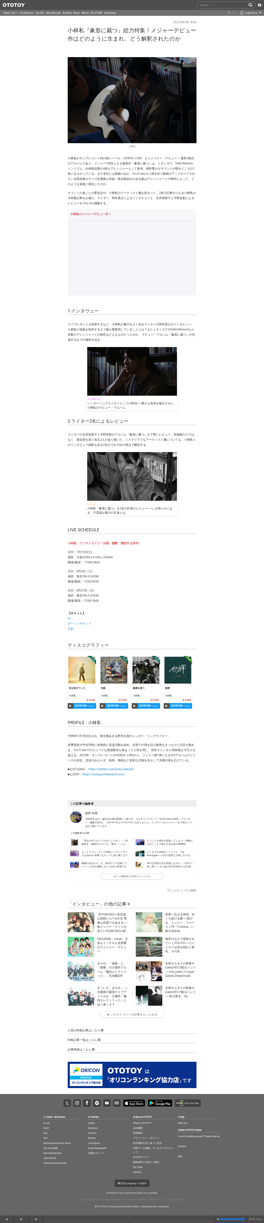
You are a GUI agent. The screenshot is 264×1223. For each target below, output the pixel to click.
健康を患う (139, 688)
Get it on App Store (134, 1103)
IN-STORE (96, 12)
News (76, 12)
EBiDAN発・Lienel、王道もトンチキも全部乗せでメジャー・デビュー (112, 945)
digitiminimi (149, 1206)
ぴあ (71, 629)
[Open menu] (248, 13)
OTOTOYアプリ (141, 1157)
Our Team (138, 1167)
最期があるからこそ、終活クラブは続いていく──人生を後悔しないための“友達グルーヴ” (104, 866)
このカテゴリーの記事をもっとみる (132, 1014)
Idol (45, 1138)
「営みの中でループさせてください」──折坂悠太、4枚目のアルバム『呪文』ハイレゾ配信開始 (104, 844)
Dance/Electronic (52, 1153)
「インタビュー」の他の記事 (99, 904)
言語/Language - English (132, 1183)
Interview (93, 1128)
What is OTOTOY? (142, 1123)
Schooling (110, 12)
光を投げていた (77, 688)
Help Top (182, 1123)
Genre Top (9, 12)
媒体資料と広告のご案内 (146, 1162)
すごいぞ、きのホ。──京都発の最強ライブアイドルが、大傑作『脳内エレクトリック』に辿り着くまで (112, 996)
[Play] (70, 706)
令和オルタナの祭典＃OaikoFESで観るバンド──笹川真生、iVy (180, 992)
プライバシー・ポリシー (146, 1138)
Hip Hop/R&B (50, 1148)
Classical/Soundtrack (54, 1163)
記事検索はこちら (81, 1049)
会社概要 (138, 1128)
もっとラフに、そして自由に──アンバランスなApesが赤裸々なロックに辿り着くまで (104, 853)
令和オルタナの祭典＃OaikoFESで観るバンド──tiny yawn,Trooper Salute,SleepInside (180, 969)
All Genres (59, 1117)
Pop (45, 1133)
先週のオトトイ (96, 1153)
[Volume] (232, 1219)
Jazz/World (49, 1158)
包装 (103, 688)
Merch (85, 12)
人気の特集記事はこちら (85, 1030)
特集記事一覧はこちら (84, 1040)
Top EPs (40, 12)
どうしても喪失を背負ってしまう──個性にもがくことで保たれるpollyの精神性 (170, 842)
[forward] (36, 1219)
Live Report (94, 1143)
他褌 (167, 688)
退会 (180, 1156)
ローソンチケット (79, 623)
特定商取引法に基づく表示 (147, 1143)
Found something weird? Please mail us (199, 1136)
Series (91, 1123)
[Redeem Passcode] (259, 5)
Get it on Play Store (160, 1103)
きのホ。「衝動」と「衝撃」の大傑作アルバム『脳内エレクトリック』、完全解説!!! (112, 969)
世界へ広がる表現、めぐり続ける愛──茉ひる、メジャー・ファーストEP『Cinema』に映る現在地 (180, 922)
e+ (69, 618)
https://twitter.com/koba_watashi (111, 769)
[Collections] (229, 13)
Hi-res (46, 1123)
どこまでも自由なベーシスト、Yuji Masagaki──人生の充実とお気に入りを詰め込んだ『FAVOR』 (169, 855)
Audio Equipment (97, 1148)
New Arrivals (53, 12)
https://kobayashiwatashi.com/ (103, 774)
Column (92, 1133)
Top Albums (26, 12)
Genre (49, 1117)
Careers (137, 1172)
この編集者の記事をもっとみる (132, 876)
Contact (182, 1146)
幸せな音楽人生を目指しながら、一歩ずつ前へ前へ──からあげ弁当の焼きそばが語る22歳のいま (170, 866)
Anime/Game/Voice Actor (57, 1143)
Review (92, 1138)
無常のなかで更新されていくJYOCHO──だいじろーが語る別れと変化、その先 (180, 945)
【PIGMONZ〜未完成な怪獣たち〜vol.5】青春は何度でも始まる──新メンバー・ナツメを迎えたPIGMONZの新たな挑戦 (112, 924)
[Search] (252, 5)
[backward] (7, 1219)
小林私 (72, 695)
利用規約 (138, 1133)
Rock (46, 1128)
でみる (84, 705)
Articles (67, 12)
